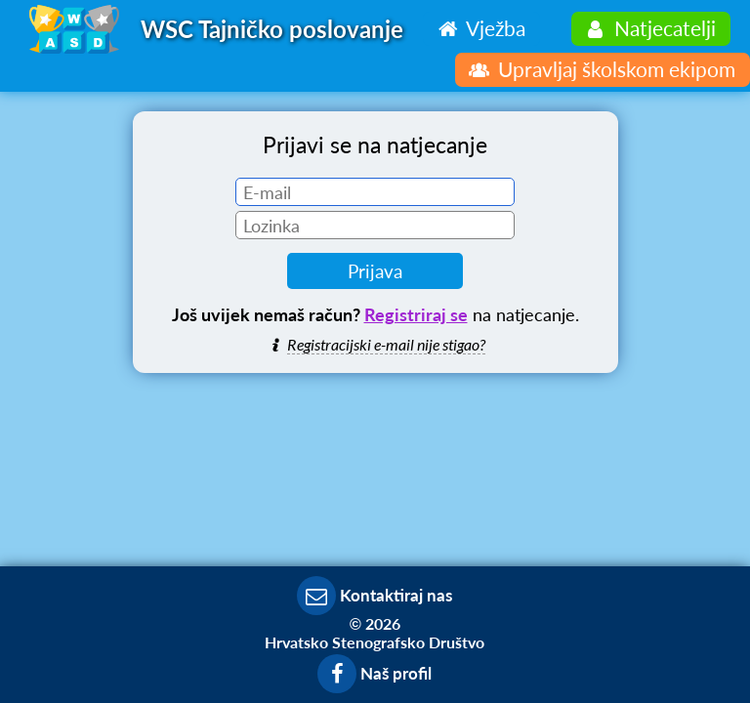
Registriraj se (416, 314)
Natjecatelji (648, 28)
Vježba (478, 28)
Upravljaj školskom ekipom (600, 69)
